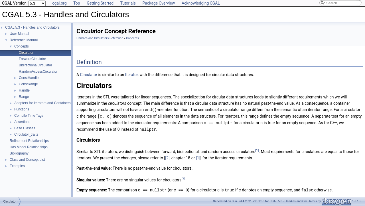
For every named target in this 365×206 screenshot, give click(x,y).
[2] (167, 156)
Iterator (131, 74)
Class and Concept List (27, 160)
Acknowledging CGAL (201, 3)
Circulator (26, 53)
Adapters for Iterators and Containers (42, 103)
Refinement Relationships (29, 141)
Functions (21, 109)
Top (76, 3)
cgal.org (59, 3)
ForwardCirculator (32, 59)
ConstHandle (28, 78)
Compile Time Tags (28, 116)
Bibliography (19, 153)
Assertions (22, 122)
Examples (17, 166)
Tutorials (128, 3)
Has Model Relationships (29, 147)
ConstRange (28, 84)
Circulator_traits (26, 134)
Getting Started (100, 3)
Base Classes (24, 128)
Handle (24, 90)
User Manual (19, 34)
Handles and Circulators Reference (99, 38)
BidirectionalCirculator (35, 65)
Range (24, 97)
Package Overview (158, 3)
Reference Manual (24, 40)
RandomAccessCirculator (38, 72)
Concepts (21, 46)
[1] (257, 149)
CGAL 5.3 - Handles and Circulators (32, 27)
